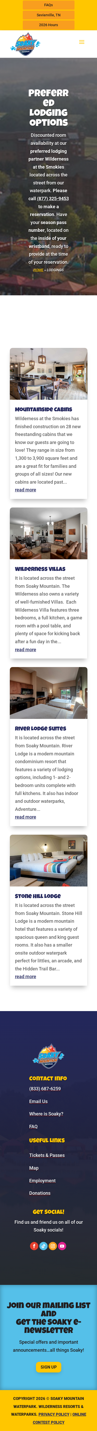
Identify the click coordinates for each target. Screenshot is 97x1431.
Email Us (38, 1101)
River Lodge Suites (40, 729)
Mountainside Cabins (43, 410)
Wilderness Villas (40, 570)
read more (25, 489)
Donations (39, 1193)
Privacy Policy (54, 1414)
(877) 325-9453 (53, 198)
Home (38, 270)
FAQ (33, 1126)
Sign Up (49, 1367)
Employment (42, 1180)
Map (34, 1168)
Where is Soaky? (46, 1114)
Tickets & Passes (47, 1155)
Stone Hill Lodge (38, 897)
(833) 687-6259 (45, 1088)
